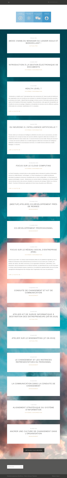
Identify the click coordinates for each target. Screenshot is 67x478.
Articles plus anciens (34, 450)
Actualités (33, 46)
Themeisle (34, 476)
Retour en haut (56, 476)
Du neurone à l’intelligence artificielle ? (33, 127)
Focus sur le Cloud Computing (33, 166)
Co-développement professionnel (33, 228)
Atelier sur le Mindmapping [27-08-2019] (33, 338)
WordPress (20, 476)
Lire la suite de (15, 111)
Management (33, 209)
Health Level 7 (33, 89)
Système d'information (33, 69)
